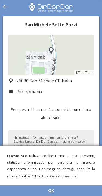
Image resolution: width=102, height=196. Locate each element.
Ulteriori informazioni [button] (59, 176)
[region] (51, 55)
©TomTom (84, 72)
